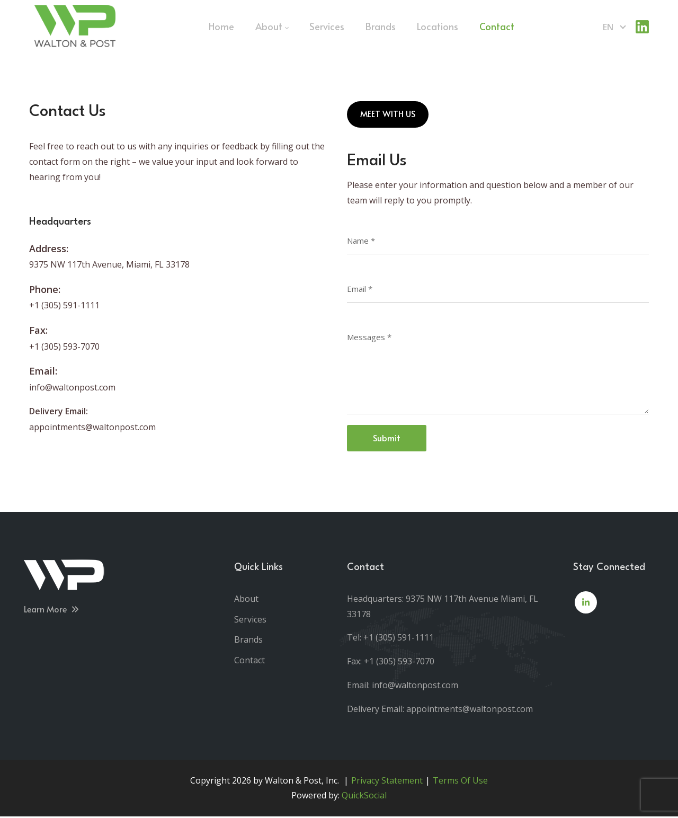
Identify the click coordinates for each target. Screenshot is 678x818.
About (246, 600)
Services (250, 620)
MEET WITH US (387, 114)
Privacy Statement (387, 781)
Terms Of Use (460, 781)
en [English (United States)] (608, 27)
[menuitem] (221, 26)
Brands (248, 641)
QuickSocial (364, 797)
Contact (249, 662)
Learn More (52, 610)
